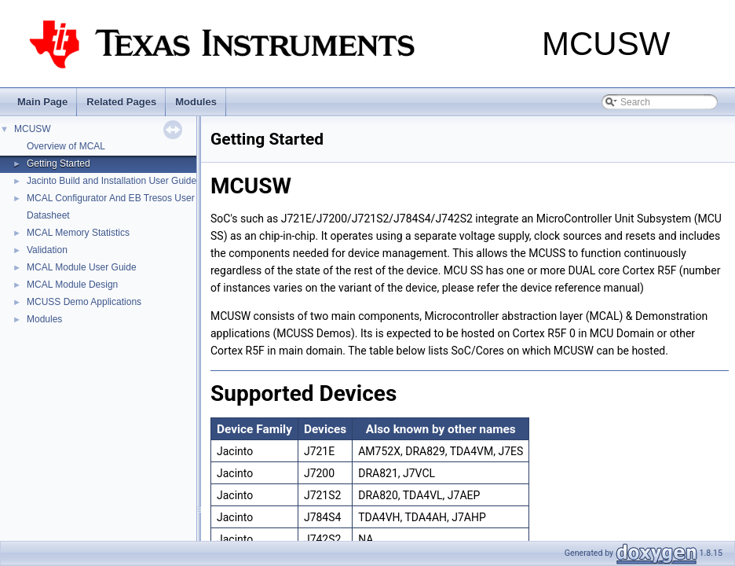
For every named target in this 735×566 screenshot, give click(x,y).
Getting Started (58, 163)
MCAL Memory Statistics (78, 232)
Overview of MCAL (66, 146)
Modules (196, 102)
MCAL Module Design (72, 284)
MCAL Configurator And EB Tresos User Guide (124, 198)
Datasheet (48, 215)
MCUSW (32, 128)
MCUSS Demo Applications (84, 301)
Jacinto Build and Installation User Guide (111, 180)
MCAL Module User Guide (82, 267)
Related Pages (121, 102)
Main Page (42, 102)
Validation (47, 249)
